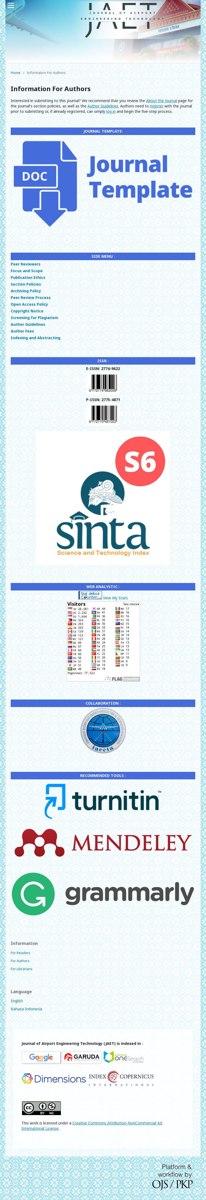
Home (15, 72)
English (17, 1000)
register (156, 106)
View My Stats (115, 597)
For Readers (20, 952)
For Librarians (21, 968)
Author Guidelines (102, 106)
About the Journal (161, 100)
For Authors (20, 960)
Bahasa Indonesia (26, 1008)
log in (111, 111)
